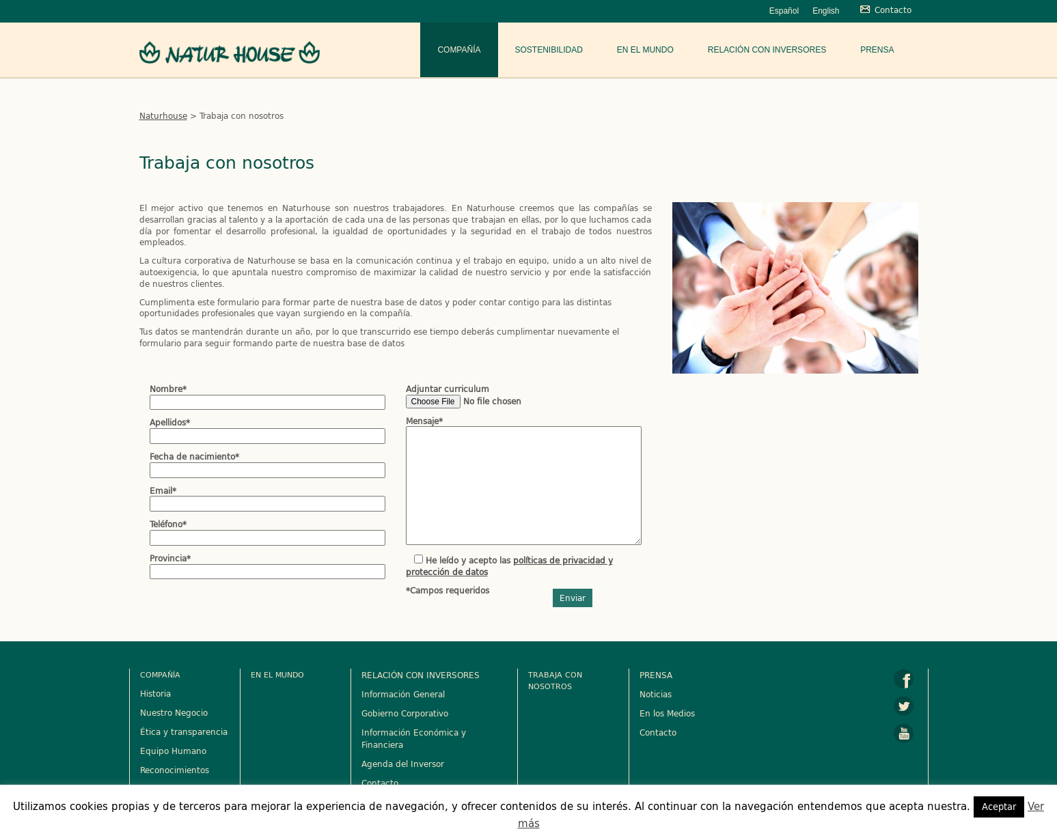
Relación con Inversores (767, 50)
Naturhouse (163, 115)
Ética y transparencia (184, 731)
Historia (155, 693)
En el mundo (645, 50)
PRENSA (656, 675)
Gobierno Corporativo (404, 713)
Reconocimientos (174, 770)
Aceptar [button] (999, 806)
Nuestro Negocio (174, 712)
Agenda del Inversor (402, 763)
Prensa (877, 50)
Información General (403, 694)
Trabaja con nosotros (555, 680)
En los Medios (667, 713)
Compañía (458, 50)
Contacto (379, 783)
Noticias (656, 694)
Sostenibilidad (549, 50)
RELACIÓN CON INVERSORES (420, 675)
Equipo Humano (173, 750)
